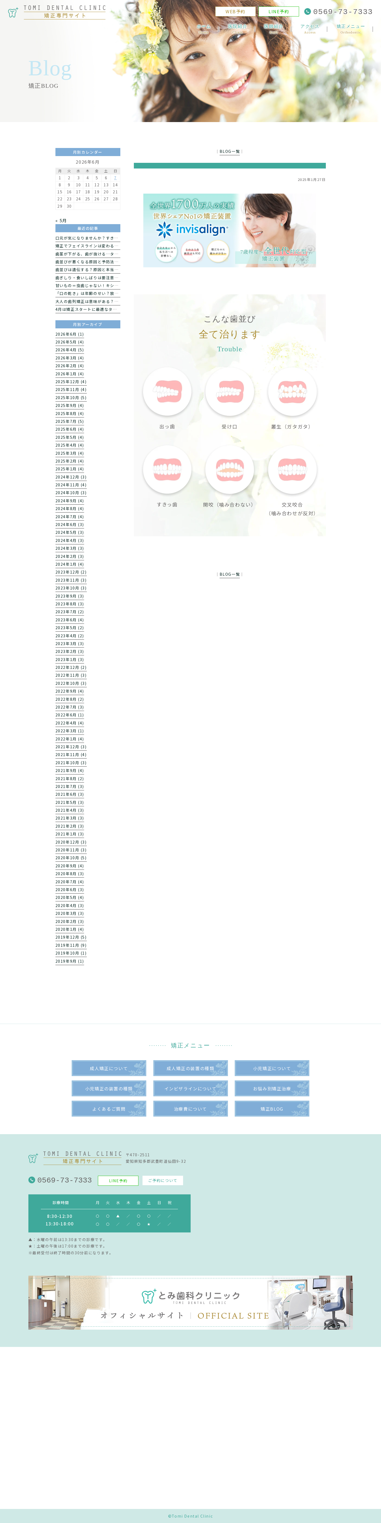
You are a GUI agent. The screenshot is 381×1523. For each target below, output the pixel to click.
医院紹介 (237, 29)
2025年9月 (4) (69, 405)
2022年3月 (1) (69, 730)
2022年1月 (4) (69, 739)
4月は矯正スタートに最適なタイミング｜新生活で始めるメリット (117, 309)
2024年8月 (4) (69, 508)
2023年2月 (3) (69, 651)
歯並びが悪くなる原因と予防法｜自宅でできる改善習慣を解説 (114, 261)
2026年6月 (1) (69, 334)
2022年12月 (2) (71, 667)
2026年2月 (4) (69, 365)
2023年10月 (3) (71, 588)
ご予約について (162, 1180)
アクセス (309, 29)
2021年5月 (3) (69, 802)
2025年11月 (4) (71, 389)
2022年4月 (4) (69, 723)
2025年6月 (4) (69, 429)
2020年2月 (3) (69, 921)
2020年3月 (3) (69, 913)
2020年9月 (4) (69, 865)
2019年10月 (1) (71, 953)
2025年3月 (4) (69, 453)
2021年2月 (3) (69, 826)
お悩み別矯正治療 (272, 1088)
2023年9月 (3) (69, 596)
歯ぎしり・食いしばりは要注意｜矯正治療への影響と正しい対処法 (118, 277)
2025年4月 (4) (69, 445)
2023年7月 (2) (69, 611)
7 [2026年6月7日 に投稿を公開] (115, 177)
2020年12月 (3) (71, 842)
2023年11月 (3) (71, 580)
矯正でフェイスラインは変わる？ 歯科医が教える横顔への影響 (115, 245)
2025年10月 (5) (71, 397)
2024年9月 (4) (69, 500)
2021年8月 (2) (69, 778)
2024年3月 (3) (69, 548)
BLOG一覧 (230, 151)
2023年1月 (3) (69, 659)
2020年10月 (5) (71, 857)
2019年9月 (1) (69, 961)
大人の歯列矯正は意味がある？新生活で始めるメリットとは (112, 301)
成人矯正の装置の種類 (190, 1068)
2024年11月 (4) (71, 484)
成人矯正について (109, 1068)
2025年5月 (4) (69, 437)
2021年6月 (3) (69, 794)
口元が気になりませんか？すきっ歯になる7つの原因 (105, 238)
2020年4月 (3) (69, 905)
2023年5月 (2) (69, 627)
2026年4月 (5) (69, 349)
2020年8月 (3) (69, 873)
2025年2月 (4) (69, 461)
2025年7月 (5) (69, 421)
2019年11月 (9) (71, 945)
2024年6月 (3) (69, 524)
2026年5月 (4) (69, 342)
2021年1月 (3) (69, 834)
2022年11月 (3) (71, 675)
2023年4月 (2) (69, 635)
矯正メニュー (351, 29)
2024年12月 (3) (71, 477)
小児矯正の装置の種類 (109, 1088)
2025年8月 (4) (69, 413)
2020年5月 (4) (69, 897)
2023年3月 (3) (69, 643)
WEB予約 (236, 12)
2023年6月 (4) (69, 619)
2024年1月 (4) (69, 564)
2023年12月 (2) (71, 572)
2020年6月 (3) (69, 889)
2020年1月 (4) (69, 929)
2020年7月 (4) (69, 881)
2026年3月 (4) (69, 357)
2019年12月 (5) (71, 937)
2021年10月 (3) (71, 762)
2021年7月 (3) (69, 786)
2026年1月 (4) (69, 373)
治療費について (190, 1109)
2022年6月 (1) (69, 714)
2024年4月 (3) (69, 540)
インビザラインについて (190, 1088)
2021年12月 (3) (71, 746)
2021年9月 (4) (69, 770)
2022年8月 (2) (69, 699)
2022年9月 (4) (69, 691)
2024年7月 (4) (69, 516)
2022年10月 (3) (71, 683)
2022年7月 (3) (69, 707)
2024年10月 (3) (71, 492)
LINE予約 (279, 12)
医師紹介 (273, 29)
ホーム (204, 29)
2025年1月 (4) (69, 468)
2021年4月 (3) (69, 810)
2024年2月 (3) (69, 556)
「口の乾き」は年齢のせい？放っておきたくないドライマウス (114, 293)
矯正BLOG (272, 1109)
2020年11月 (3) (71, 850)
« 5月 (61, 220)
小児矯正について (272, 1068)
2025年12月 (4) (71, 381)
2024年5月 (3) (69, 532)
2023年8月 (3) (69, 603)
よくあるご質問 (108, 1109)
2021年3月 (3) (69, 818)
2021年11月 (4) (71, 754)
